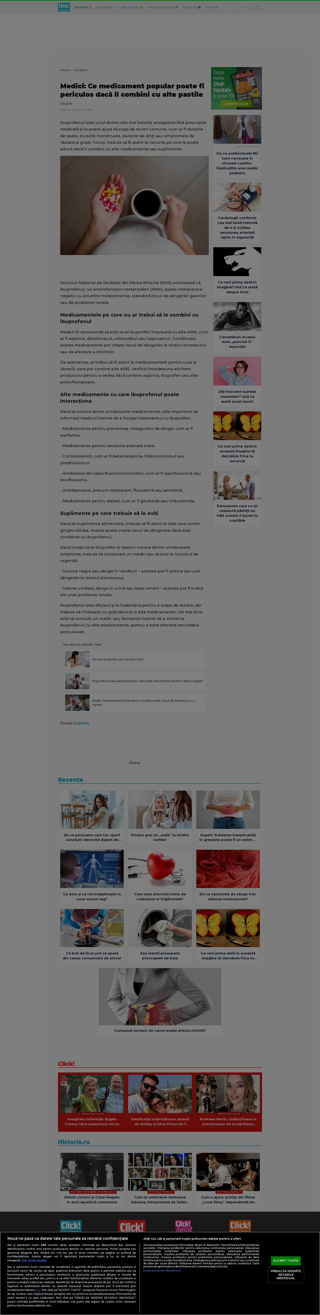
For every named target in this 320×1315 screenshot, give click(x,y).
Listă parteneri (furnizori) (162, 1270)
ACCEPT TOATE (285, 1261)
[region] (160, 1273)
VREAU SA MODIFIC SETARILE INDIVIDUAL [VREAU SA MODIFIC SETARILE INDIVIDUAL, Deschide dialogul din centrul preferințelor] (286, 1274)
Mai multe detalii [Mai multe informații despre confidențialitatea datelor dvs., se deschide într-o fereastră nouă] (34, 1260)
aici (37, 1289)
